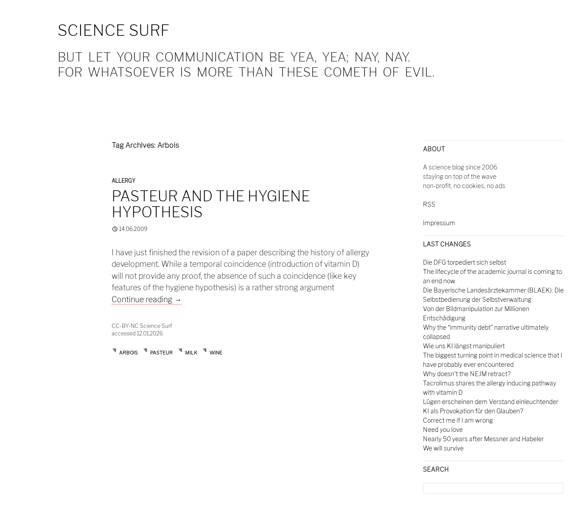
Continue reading (147, 299)
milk (191, 353)
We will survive (443, 448)
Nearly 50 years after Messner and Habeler (483, 439)
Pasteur (161, 353)
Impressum (439, 223)
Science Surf (114, 30)
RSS (429, 204)
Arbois (128, 353)
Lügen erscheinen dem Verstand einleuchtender (490, 401)
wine (215, 353)
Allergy (124, 180)
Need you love (443, 429)
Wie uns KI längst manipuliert (464, 346)
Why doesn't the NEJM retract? (467, 373)
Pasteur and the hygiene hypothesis (211, 204)
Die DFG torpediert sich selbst (464, 262)
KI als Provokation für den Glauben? (473, 411)
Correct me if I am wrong (458, 420)
